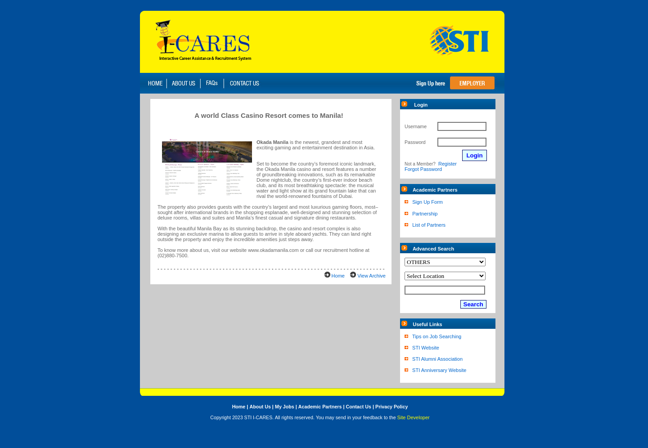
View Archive (371, 275)
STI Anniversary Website (439, 370)
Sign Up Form (427, 202)
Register (447, 163)
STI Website (425, 347)
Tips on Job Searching (436, 336)
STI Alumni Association (437, 359)
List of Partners (429, 225)
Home (338, 275)
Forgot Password (423, 169)
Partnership (424, 213)
